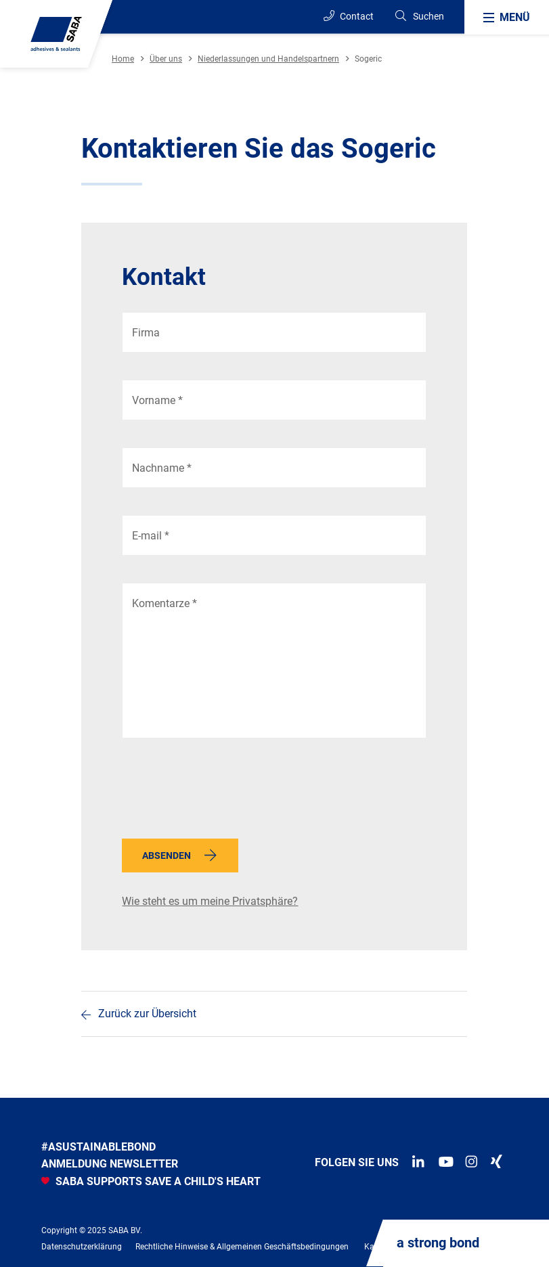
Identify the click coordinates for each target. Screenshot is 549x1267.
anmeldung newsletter (109, 1163)
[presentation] (225, 791)
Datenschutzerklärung (81, 1246)
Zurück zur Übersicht (147, 1013)
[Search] (419, 16)
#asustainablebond (98, 1146)
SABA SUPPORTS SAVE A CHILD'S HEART (151, 1181)
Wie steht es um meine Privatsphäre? (210, 901)
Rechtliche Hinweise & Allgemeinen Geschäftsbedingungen (242, 1246)
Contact (349, 16)
